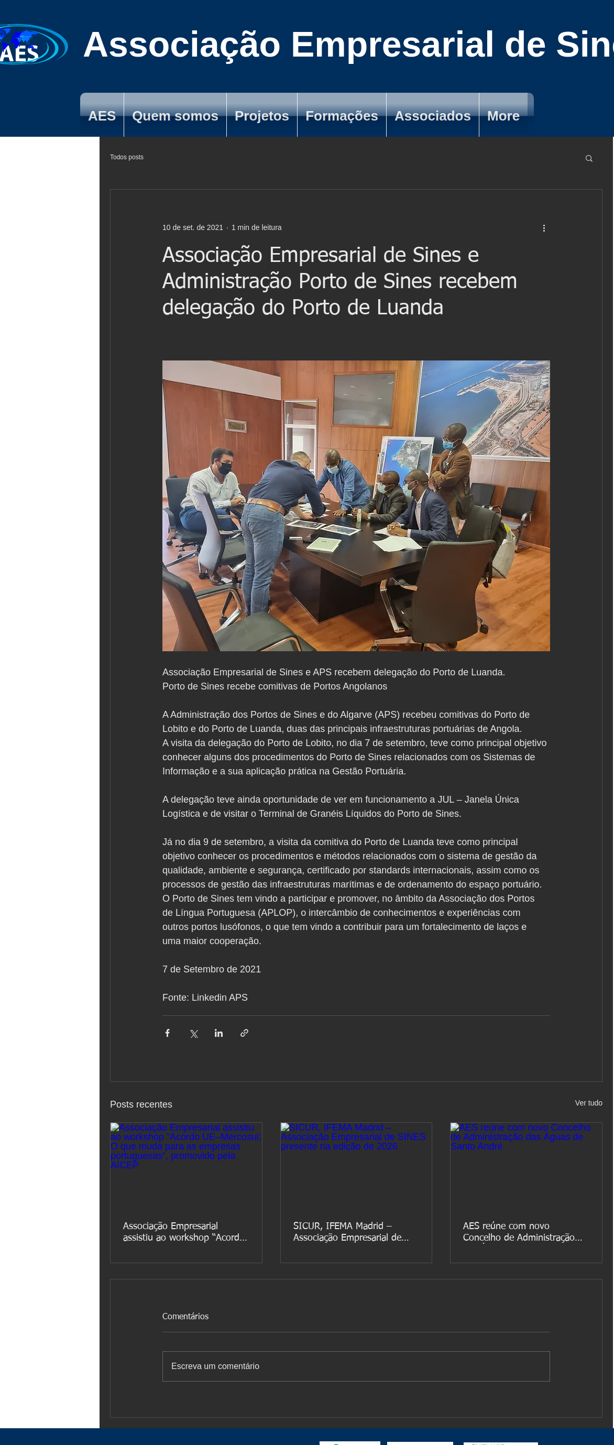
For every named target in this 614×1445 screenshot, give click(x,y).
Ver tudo (588, 1103)
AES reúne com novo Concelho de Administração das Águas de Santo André (519, 1233)
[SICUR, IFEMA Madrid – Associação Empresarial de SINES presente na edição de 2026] (356, 1165)
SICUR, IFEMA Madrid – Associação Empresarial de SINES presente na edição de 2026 (353, 1233)
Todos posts (127, 157)
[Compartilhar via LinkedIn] (219, 1033)
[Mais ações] (544, 227)
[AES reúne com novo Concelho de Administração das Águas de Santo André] (526, 1165)
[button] (589, 158)
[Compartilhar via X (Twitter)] (193, 1033)
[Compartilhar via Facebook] (167, 1033)
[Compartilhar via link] (244, 1033)
